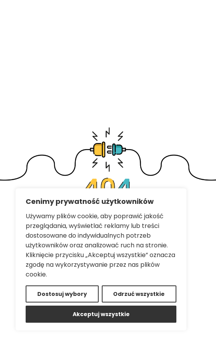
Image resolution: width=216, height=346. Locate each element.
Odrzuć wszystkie (139, 294)
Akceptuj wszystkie (101, 314)
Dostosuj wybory (62, 294)
